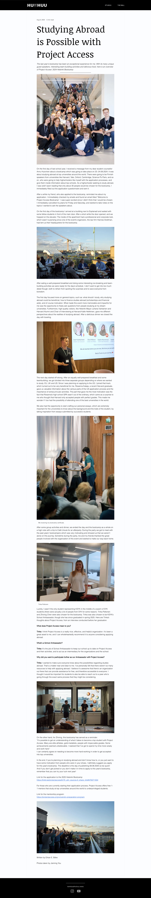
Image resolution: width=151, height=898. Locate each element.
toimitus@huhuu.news (75, 886)
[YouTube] (79, 891)
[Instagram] (72, 891)
